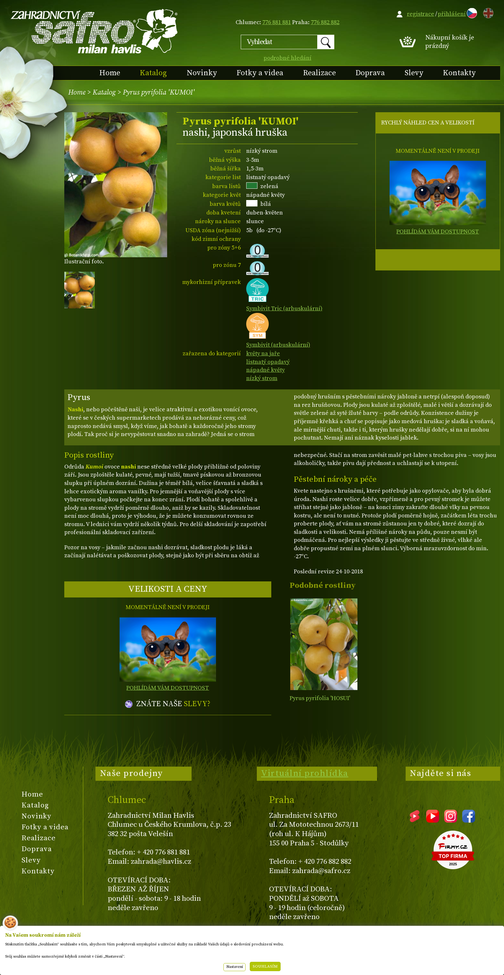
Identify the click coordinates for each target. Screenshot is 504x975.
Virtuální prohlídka (304, 773)
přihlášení (452, 14)
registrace (420, 14)
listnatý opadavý (268, 362)
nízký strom (261, 378)
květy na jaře (263, 353)
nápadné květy (265, 370)
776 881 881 (276, 22)
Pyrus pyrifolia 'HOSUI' (320, 698)
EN (487, 12)
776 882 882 (325, 22)
